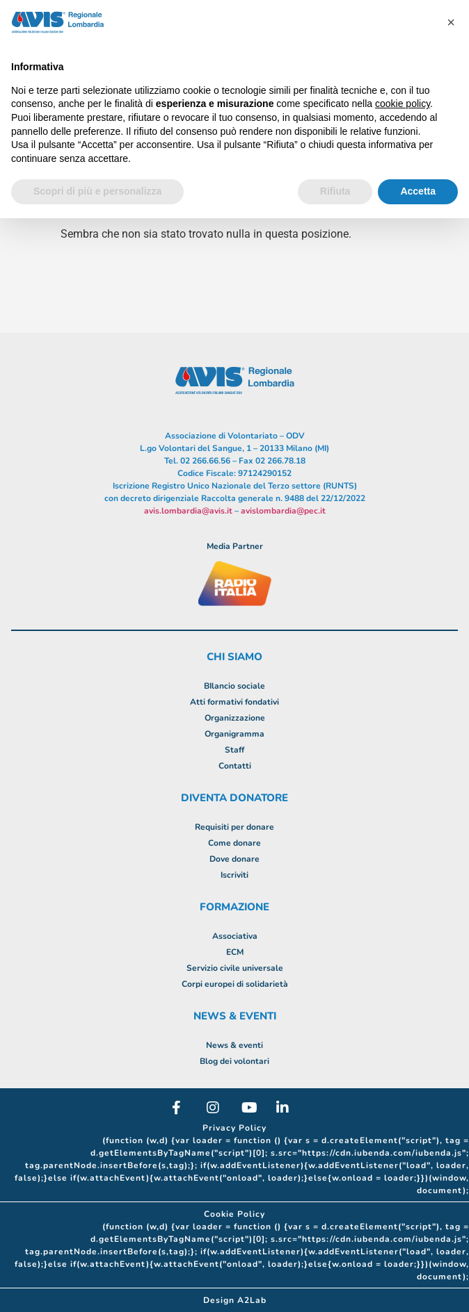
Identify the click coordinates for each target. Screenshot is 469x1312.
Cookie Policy (234, 1214)
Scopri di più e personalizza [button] (97, 191)
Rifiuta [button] (335, 191)
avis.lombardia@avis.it (188, 510)
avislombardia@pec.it (283, 510)
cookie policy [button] (402, 103)
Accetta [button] (418, 191)
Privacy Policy (234, 1127)
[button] (451, 22)
